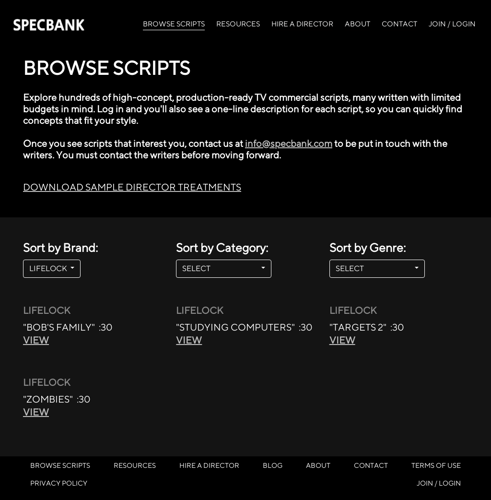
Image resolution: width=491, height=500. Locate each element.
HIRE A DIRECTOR (302, 24)
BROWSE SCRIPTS (174, 23)
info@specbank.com (288, 143)
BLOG (272, 465)
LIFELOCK (49, 268)
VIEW (36, 339)
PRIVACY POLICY (58, 483)
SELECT (220, 268)
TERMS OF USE (436, 465)
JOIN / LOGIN (452, 24)
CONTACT (399, 24)
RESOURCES (238, 24)
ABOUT (357, 24)
